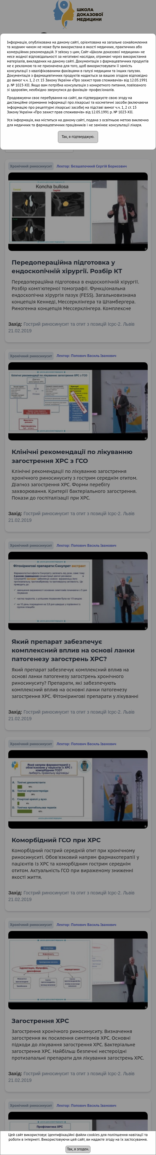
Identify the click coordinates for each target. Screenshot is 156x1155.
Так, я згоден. (78, 1149)
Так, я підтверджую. (78, 137)
